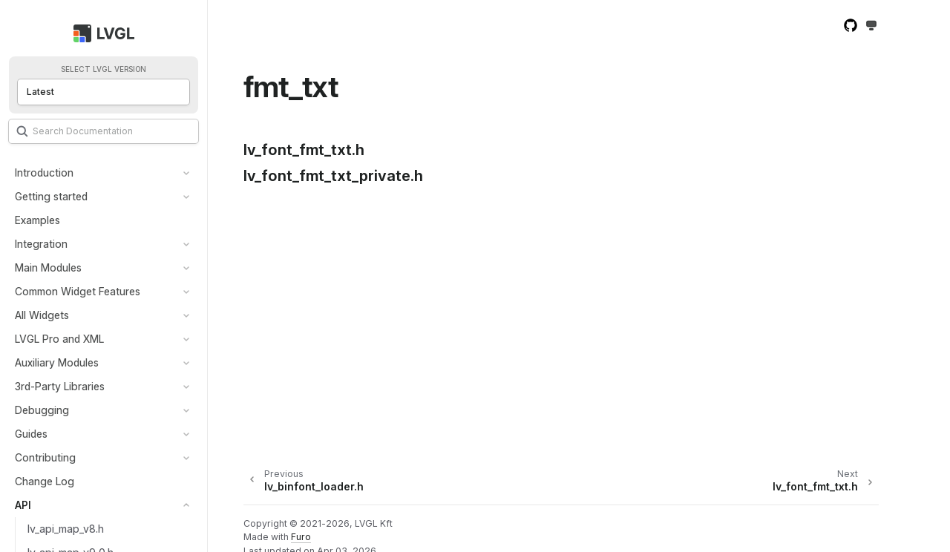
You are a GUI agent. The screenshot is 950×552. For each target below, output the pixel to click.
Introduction (44, 172)
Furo (301, 536)
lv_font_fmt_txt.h (303, 150)
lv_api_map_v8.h (65, 528)
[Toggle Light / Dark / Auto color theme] (871, 26)
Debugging (42, 410)
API (23, 505)
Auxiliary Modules (57, 362)
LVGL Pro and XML (59, 338)
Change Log (44, 481)
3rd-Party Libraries (60, 386)
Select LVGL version (103, 69)
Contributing (45, 457)
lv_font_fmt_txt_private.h (333, 176)
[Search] (103, 131)
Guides (31, 433)
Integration (41, 243)
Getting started (51, 196)
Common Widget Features (77, 291)
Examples (37, 220)
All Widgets (42, 315)
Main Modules (48, 267)
